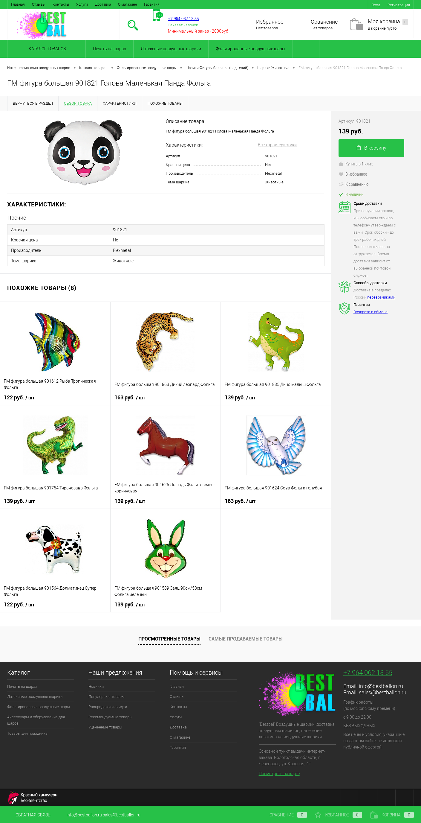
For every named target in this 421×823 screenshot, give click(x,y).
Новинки (96, 685)
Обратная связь (28, 815)
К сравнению (353, 184)
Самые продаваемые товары (246, 638)
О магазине (127, 4)
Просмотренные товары (169, 638)
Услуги (82, 4)
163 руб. (129, 396)
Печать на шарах (109, 48)
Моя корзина (388, 21)
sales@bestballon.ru (382, 691)
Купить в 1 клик (356, 164)
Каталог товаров (46, 48)
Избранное (269, 22)
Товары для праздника (27, 732)
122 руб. (19, 396)
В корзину (371, 148)
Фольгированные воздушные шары (250, 48)
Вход (376, 5)
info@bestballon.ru (381, 685)
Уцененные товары (105, 726)
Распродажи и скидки (107, 706)
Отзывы (38, 4)
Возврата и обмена (370, 312)
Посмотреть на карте (279, 772)
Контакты (61, 4)
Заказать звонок (183, 25)
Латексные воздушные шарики (171, 48)
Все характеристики (277, 144)
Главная (18, 4)
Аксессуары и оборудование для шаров (36, 719)
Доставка (103, 4)
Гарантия (152, 4)
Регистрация (399, 5)
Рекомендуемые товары (110, 716)
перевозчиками (381, 297)
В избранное (353, 174)
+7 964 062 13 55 (367, 672)
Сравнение (324, 22)
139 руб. (240, 396)
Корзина (392, 815)
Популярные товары (106, 695)
